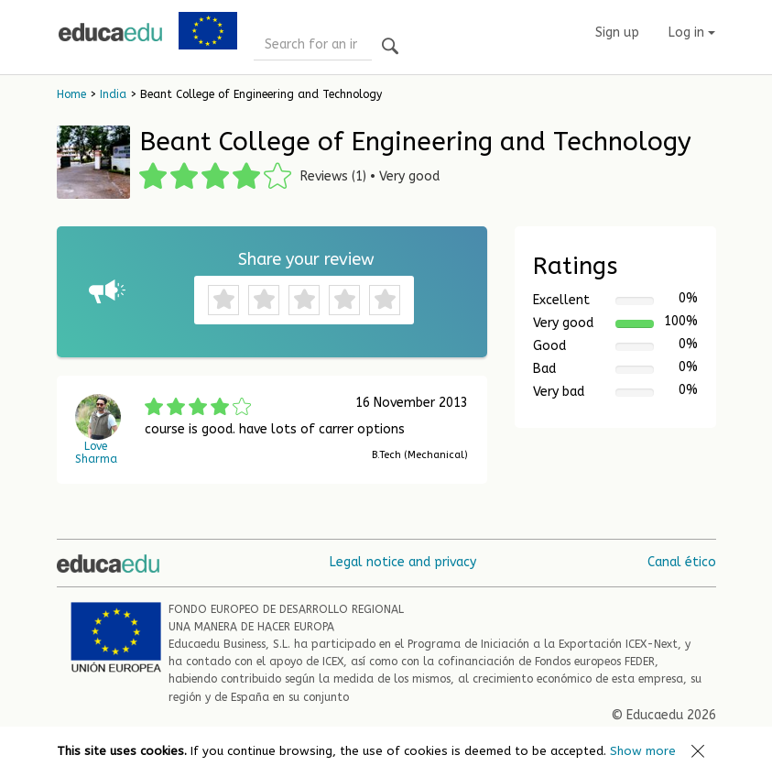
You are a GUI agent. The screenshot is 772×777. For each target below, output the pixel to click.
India (113, 94)
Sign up (617, 32)
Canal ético (681, 562)
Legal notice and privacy (403, 562)
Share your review (306, 259)
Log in (692, 32)
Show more (643, 751)
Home (71, 94)
